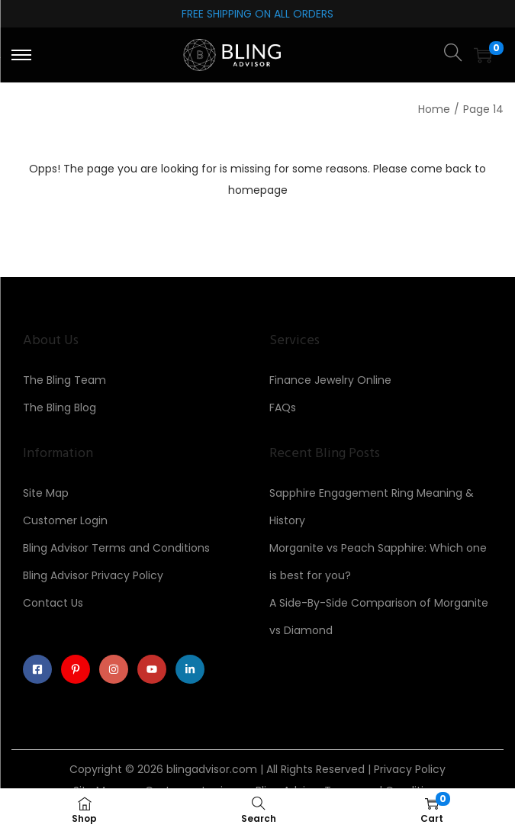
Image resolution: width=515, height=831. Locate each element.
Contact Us (53, 602)
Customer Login (65, 520)
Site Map (46, 493)
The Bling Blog (59, 407)
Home (434, 109)
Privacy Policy (410, 769)
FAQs (282, 407)
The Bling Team (64, 380)
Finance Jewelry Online (330, 380)
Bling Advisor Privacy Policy (93, 575)
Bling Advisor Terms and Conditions (116, 548)
